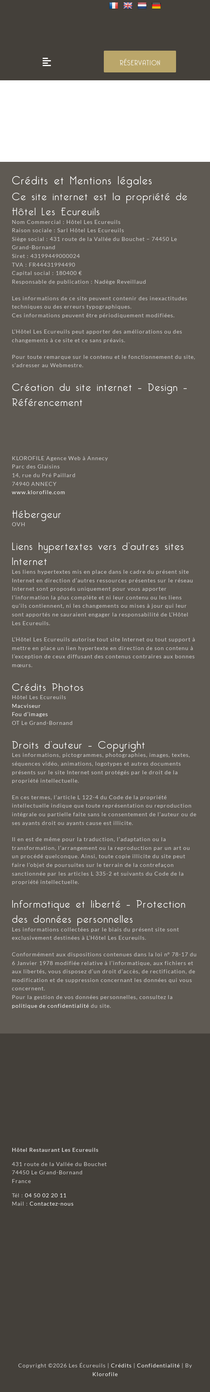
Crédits (121, 1365)
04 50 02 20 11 (46, 1195)
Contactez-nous (52, 1203)
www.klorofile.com (39, 492)
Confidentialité (158, 1365)
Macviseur (26, 705)
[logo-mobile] (105, 16)
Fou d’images (30, 714)
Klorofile (105, 1374)
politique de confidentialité (50, 1005)
